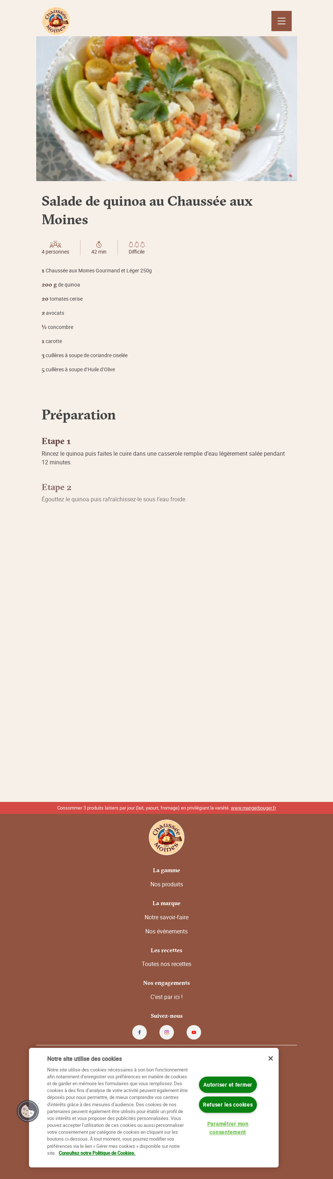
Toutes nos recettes (166, 964)
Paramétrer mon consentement (228, 1128)
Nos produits (166, 884)
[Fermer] (271, 1058)
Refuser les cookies (228, 1104)
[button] (27, 1111)
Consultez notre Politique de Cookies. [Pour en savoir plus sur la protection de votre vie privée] (97, 1153)
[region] (154, 1107)
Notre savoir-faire (166, 917)
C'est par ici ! (166, 997)
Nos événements (166, 931)
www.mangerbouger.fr (253, 807)
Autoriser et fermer (227, 1084)
